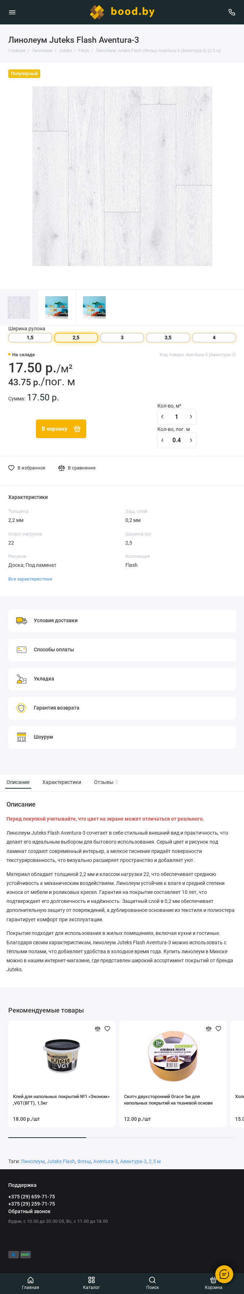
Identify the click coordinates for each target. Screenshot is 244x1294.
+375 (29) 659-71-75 (31, 1196)
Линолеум (33, 1161)
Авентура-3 (133, 1161)
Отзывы (105, 782)
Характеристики (61, 782)
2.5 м (155, 1161)
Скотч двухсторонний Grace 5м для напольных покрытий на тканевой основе (168, 1100)
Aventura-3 (105, 1161)
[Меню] (12, 12)
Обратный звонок (29, 1211)
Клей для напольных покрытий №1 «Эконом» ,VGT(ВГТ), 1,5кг (61, 1100)
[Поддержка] (232, 12)
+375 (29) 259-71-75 (31, 1204)
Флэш (84, 1161)
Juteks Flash (61, 1161)
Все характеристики (30, 579)
